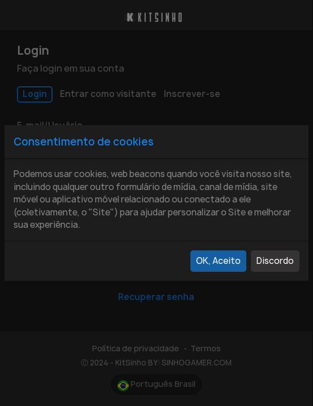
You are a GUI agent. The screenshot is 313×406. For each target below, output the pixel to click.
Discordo (275, 261)
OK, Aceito (218, 261)
